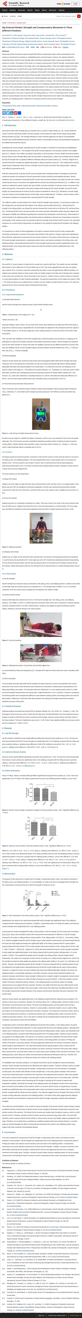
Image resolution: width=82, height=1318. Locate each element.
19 (53, 979)
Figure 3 (68, 509)
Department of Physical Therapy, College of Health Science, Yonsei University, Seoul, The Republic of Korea (38, 41)
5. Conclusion (8, 1132)
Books (30, 10)
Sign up (41, 1315)
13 (57, 191)
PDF (27, 47)
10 (24, 142)
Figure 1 (15, 331)
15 (60, 205)
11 (19, 150)
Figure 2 (75, 490)
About (44, 10)
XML (37, 47)
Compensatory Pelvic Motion (11, 106)
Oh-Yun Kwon (60, 35)
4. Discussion (8, 874)
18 (25, 469)
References (6, 1167)
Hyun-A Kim (40, 35)
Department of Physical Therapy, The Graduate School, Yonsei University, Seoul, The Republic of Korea (37, 38)
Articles (13, 10)
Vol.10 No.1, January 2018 (17, 23)
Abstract (5, 51)
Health (4, 23)
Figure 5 (54, 747)
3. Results (7, 728)
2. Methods (7, 254)
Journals (21, 10)
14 (57, 205)
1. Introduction (9, 125)
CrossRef (10, 1182)
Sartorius (55, 106)
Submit (61, 10)
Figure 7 (5, 868)
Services (52, 10)
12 (66, 182)
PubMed (17, 1182)
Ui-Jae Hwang (17, 35)
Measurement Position (43, 106)
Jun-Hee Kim (49, 35)
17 (22, 370)
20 (55, 979)
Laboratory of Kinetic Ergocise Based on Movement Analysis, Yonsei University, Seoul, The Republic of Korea (39, 44)
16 (65, 214)
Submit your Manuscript (56, 1315)
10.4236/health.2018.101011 (15, 47)
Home (4, 10)
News (37, 10)
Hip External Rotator (28, 106)
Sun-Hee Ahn (6, 35)
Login (75, 4)
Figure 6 (31, 766)
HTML (33, 47)
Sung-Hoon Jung (28, 35)
